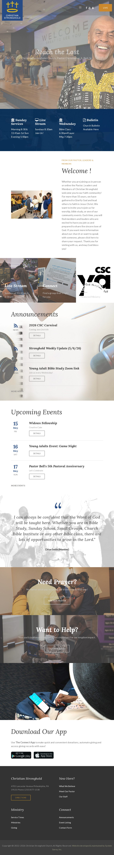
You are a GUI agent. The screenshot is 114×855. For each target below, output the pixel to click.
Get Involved (57, 648)
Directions (20, 798)
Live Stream (54, 285)
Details (37, 335)
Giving (14, 827)
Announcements (66, 817)
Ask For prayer (57, 600)
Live (105, 7)
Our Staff (63, 796)
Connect (88, 285)
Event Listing (65, 822)
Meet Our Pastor (67, 791)
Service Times (17, 817)
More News (17, 391)
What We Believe (67, 786)
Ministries (16, 822)
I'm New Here (17, 285)
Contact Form (65, 827)
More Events (18, 485)
